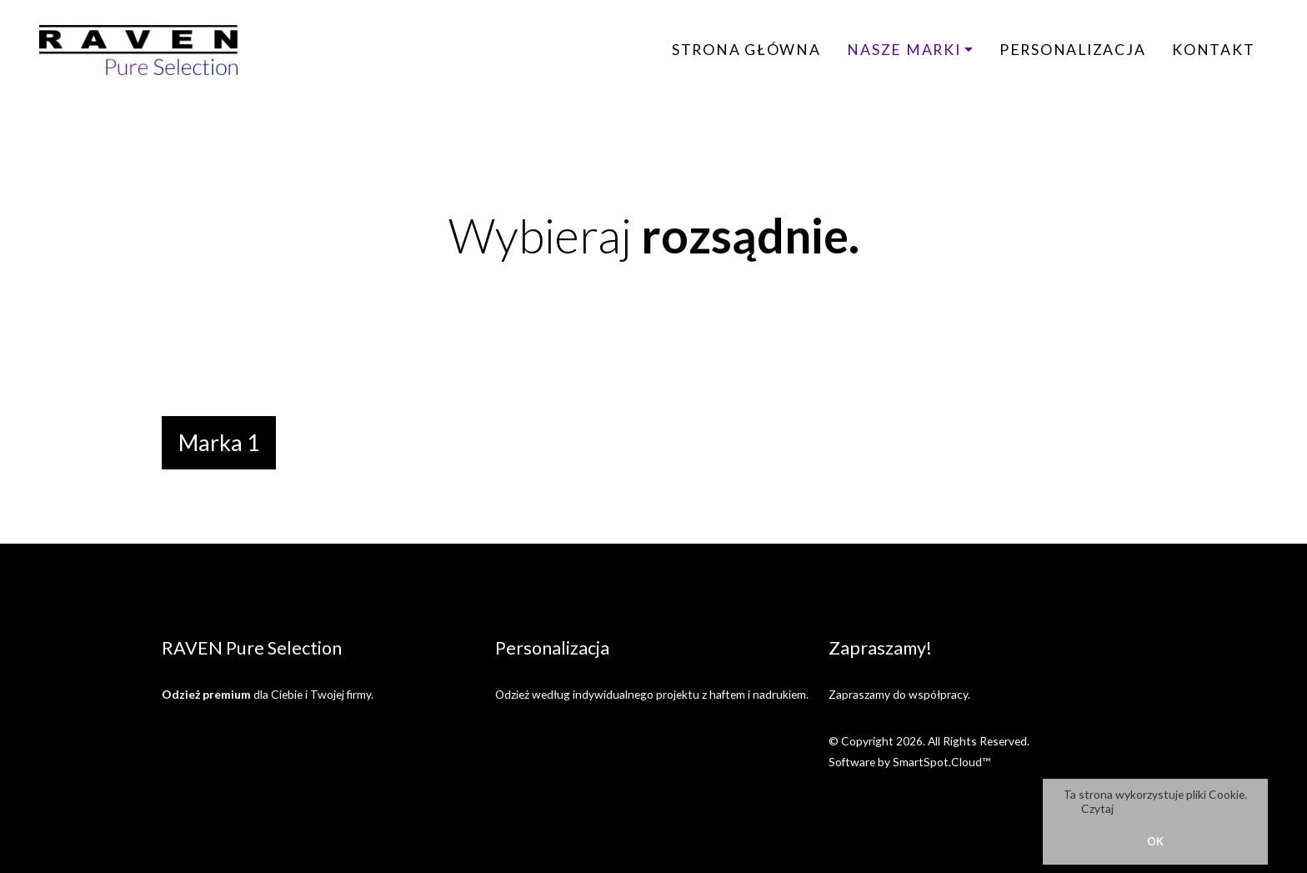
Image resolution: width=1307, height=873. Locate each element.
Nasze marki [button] (903, 49)
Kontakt (1213, 49)
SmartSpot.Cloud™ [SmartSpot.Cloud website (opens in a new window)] (941, 762)
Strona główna (746, 49)
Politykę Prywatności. (1172, 808)
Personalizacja (1072, 49)
